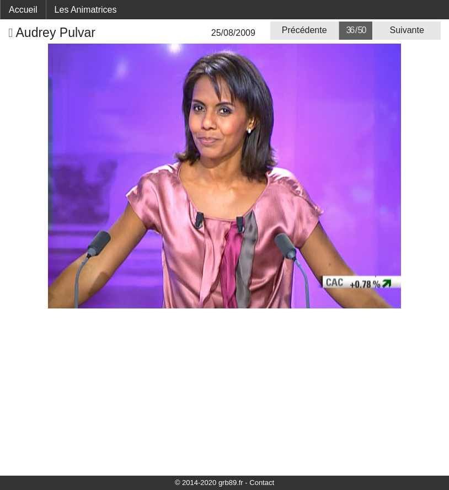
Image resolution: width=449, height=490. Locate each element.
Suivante (407, 30)
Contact (261, 482)
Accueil (23, 9)
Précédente (304, 30)
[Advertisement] (224, 391)
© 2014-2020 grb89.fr (209, 482)
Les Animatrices (86, 9)
